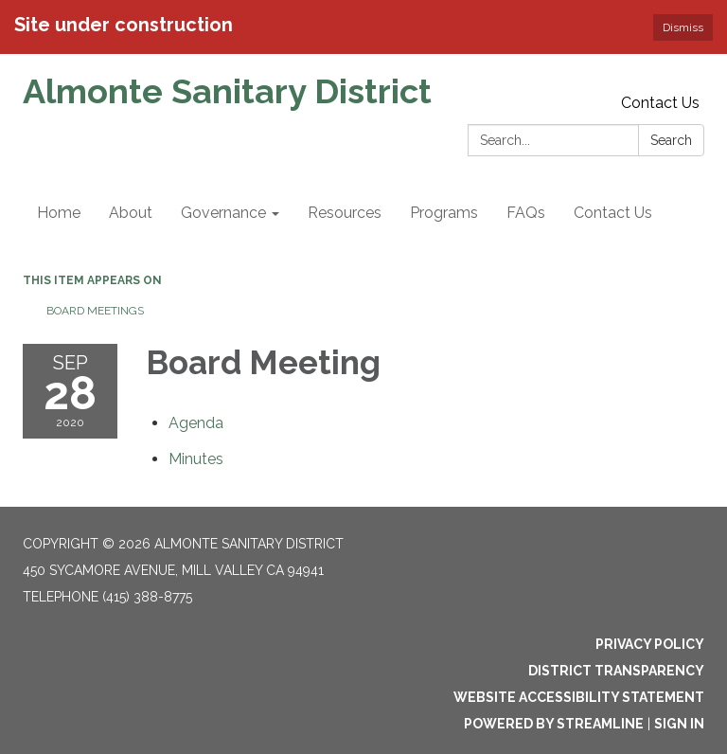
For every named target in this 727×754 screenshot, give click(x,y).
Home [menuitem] (58, 213)
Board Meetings (95, 310)
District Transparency (616, 670)
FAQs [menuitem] (525, 213)
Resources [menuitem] (344, 213)
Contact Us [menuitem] (613, 213)
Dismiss (683, 27)
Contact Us (660, 103)
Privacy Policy (649, 644)
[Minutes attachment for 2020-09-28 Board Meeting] (195, 459)
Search (671, 140)
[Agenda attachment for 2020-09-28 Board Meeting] (195, 423)
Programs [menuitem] (444, 213)
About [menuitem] (130, 213)
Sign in (679, 723)
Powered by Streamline (554, 723)
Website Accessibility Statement (578, 697)
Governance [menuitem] (223, 213)
